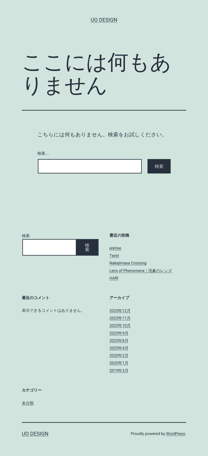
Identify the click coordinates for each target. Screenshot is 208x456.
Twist (114, 255)
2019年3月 (118, 370)
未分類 (28, 403)
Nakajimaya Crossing (127, 263)
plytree (115, 248)
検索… (43, 153)
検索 (26, 235)
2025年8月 (118, 340)
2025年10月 (120, 325)
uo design (104, 20)
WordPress (175, 433)
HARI (113, 278)
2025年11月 (120, 318)
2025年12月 (120, 310)
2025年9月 (118, 333)
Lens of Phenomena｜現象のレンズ (140, 270)
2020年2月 (118, 355)
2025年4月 (118, 348)
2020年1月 (118, 363)
